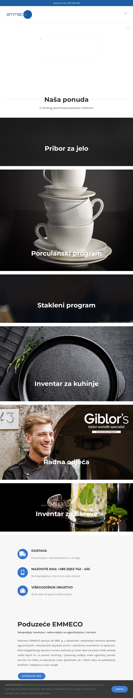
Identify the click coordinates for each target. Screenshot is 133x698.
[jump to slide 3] (65, 74)
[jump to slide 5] (73, 74)
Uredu (120, 689)
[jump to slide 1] (58, 74)
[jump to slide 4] (69, 74)
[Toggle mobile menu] (126, 13)
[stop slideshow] (76, 74)
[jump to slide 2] (62, 74)
